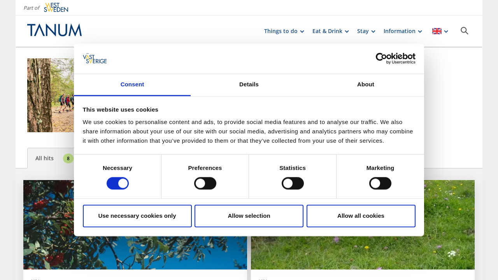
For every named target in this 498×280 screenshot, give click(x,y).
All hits (54, 158)
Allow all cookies (360, 215)
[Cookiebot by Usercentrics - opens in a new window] (381, 59)
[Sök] (464, 30)
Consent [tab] (132, 84)
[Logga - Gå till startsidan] (54, 31)
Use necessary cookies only (137, 215)
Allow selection (249, 215)
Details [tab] (249, 84)
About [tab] (365, 84)
